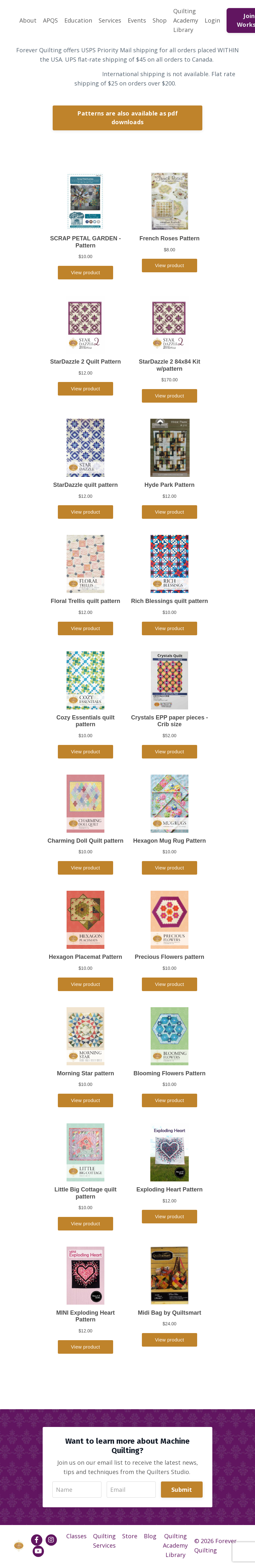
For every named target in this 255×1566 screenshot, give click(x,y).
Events (137, 20)
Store (129, 1536)
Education (78, 20)
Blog (150, 1536)
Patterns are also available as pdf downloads (127, 117)
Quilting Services (104, 1540)
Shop (160, 20)
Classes (76, 1536)
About (28, 20)
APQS (50, 20)
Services (110, 20)
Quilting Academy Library (185, 20)
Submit (181, 1489)
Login (212, 20)
